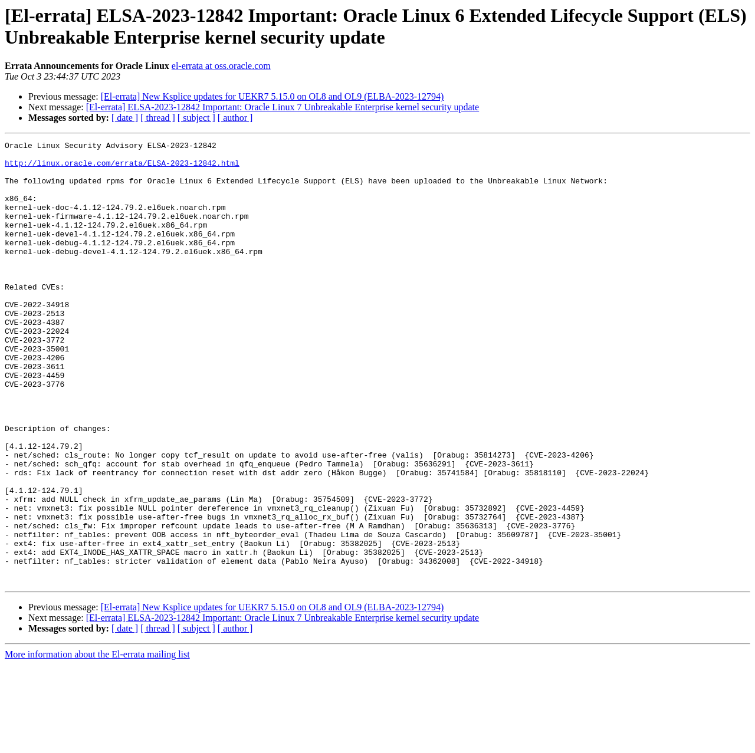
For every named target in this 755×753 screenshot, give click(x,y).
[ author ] (235, 118)
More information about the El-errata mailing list (97, 743)
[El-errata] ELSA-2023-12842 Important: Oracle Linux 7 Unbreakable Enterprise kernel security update (282, 107)
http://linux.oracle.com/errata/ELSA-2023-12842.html (122, 168)
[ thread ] (157, 118)
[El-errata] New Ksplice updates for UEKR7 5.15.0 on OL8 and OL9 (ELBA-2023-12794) (272, 96)
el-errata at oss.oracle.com (221, 66)
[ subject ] (196, 118)
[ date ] (124, 118)
